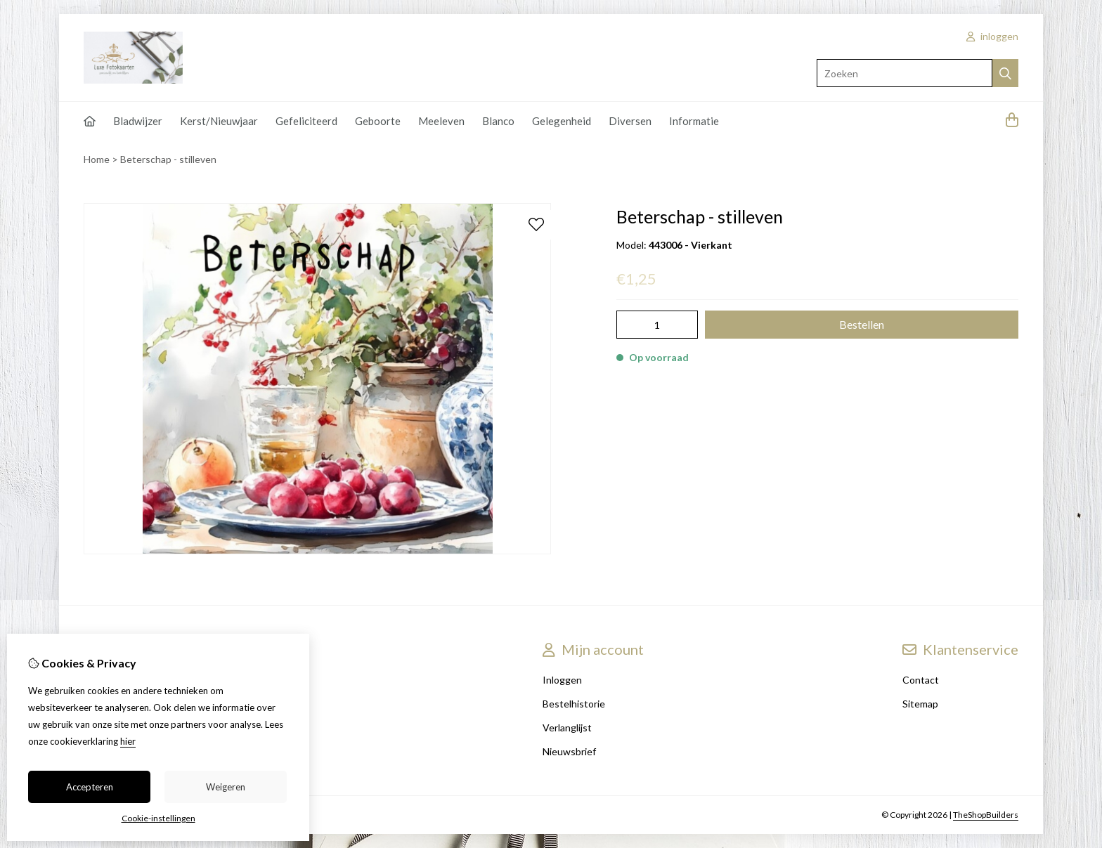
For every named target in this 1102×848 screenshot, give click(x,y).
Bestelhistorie (574, 704)
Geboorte (378, 121)
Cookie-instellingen (158, 818)
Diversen (630, 121)
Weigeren (225, 786)
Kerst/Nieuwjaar (219, 121)
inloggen (992, 36)
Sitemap (920, 704)
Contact (920, 680)
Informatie (694, 121)
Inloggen (562, 680)
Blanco (498, 121)
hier (128, 741)
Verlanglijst (567, 727)
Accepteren (89, 786)
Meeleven (441, 121)
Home (97, 159)
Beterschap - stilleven (168, 159)
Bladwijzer (137, 121)
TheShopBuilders (985, 814)
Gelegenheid (561, 121)
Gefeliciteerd (306, 121)
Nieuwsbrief (569, 751)
